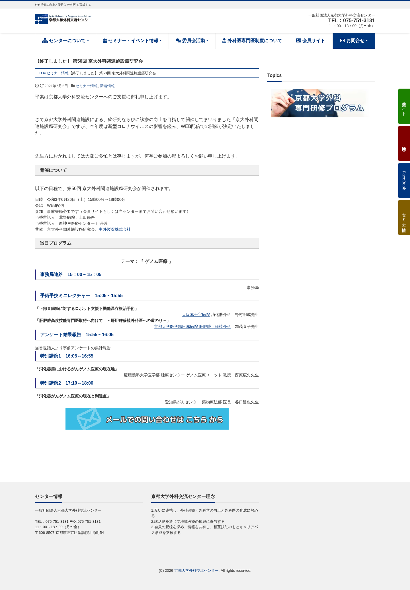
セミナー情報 (86, 86)
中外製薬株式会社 (115, 229)
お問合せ (352, 40)
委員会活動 (190, 40)
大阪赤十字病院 (196, 314)
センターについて (63, 40)
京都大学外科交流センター (196, 570)
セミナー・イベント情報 (130, 40)
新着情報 (107, 86)
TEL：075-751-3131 (351, 20)
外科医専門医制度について (252, 40)
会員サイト (310, 40)
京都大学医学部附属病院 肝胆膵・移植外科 (192, 326)
